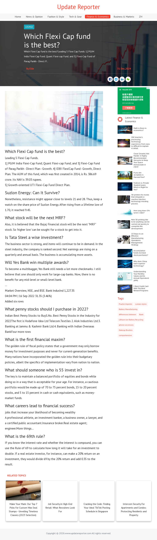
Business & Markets (124, 16)
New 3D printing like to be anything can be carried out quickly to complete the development (140, 224)
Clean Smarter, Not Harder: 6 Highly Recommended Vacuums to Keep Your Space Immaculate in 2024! (141, 160)
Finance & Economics (98, 16)
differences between (127, 314)
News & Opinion (34, 16)
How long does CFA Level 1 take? (142, 211)
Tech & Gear (75, 16)
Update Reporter (78, 7)
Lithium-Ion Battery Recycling (131, 320)
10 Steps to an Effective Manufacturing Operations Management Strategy (137, 239)
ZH (140, 16)
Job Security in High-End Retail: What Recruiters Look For (60, 507)
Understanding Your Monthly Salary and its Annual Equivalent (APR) (141, 276)
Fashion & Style (56, 16)
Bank (141, 314)
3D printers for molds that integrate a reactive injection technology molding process (140, 199)
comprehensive (125, 335)
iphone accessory (126, 325)
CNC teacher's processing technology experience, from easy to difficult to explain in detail (140, 142)
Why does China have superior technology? (140, 263)
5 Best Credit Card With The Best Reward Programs (141, 288)
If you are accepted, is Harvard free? (139, 174)
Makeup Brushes (126, 330)
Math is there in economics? (140, 129)
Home (18, 16)
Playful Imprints (125, 304)
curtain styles (141, 304)
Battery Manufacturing (128, 309)
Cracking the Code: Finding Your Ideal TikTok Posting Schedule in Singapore (97, 507)
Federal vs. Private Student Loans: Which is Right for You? (141, 186)
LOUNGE (29, 26)
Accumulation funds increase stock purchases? (141, 252)
